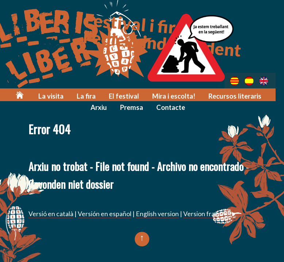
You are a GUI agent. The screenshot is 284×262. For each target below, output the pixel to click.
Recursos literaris (221, 95)
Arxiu (267, 95)
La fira (79, 95)
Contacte (159, 106)
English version (157, 214)
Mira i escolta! (162, 95)
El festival (115, 95)
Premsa (121, 106)
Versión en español (104, 214)
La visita (45, 95)
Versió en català (50, 214)
